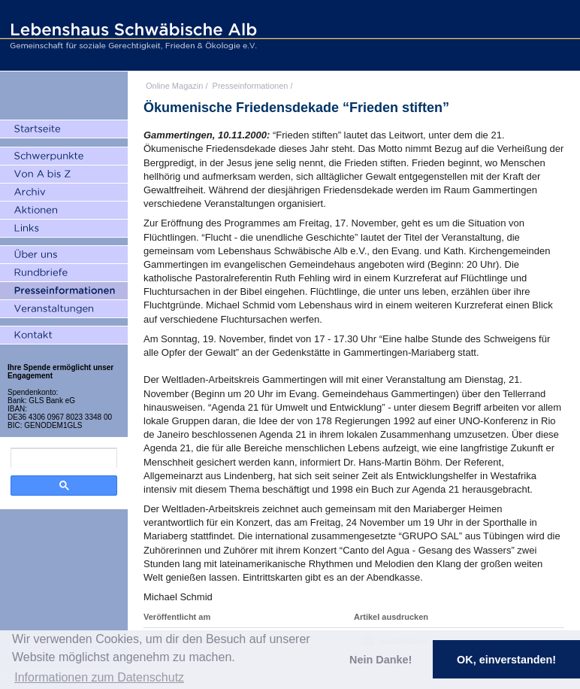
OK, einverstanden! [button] (506, 660)
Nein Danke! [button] (380, 660)
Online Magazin (174, 85)
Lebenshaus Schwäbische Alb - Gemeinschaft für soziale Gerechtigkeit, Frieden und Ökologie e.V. (131, 35)
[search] (63, 458)
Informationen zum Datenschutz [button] (99, 677)
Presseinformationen (250, 85)
